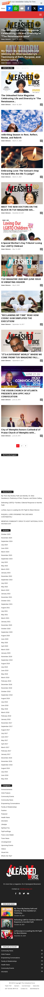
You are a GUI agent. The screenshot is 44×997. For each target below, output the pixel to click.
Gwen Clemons (5, 39)
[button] (22, 5)
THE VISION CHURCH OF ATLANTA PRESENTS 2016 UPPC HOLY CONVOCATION (19, 393)
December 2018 (6, 684)
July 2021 (4, 611)
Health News (5, 817)
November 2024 (6, 538)
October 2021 (5, 601)
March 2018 (5, 712)
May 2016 (4, 779)
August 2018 (5, 698)
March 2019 (5, 677)
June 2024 (4, 548)
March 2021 (5, 618)
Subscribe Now (22, 9)
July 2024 (4, 545)
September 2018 (6, 695)
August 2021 (5, 608)
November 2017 (6, 723)
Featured (4, 814)
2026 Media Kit (34, 988)
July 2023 (4, 562)
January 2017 (5, 754)
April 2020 (4, 646)
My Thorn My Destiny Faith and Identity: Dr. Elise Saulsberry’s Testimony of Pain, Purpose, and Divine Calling (21, 497)
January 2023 (5, 573)
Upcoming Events (7, 845)
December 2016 (6, 758)
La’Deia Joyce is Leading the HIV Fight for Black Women (20, 510)
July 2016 (4, 772)
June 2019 (4, 670)
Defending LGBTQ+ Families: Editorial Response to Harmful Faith (21, 504)
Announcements (6, 789)
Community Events (7, 796)
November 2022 (6, 576)
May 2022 (4, 587)
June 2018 (4, 705)
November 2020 (6, 625)
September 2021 (6, 604)
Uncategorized (6, 842)
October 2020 (5, 628)
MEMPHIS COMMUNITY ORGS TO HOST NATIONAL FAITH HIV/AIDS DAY (22, 522)
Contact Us (24, 988)
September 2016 (6, 765)
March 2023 (5, 569)
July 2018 (4, 702)
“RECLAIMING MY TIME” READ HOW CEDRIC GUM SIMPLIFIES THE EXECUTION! (20, 318)
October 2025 (5, 534)
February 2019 (6, 681)
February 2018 (6, 716)
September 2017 (6, 726)
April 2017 (4, 744)
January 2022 (5, 594)
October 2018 (5, 691)
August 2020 (5, 635)
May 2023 (4, 566)
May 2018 (4, 709)
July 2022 (4, 583)
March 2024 (5, 552)
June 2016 (4, 775)
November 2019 (6, 656)
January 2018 (5, 719)
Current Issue (26, 986)
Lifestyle (4, 824)
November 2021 (6, 597)
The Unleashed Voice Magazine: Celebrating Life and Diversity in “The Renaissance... (21, 98)
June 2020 (4, 639)
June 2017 (4, 737)
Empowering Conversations (10, 803)
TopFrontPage (6, 831)
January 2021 (5, 621)
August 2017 (5, 730)
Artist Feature (5, 793)
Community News (7, 800)
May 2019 (4, 674)
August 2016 (5, 768)
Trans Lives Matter (7, 835)
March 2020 (5, 649)
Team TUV (8, 986)
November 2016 (6, 761)
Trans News (5, 838)
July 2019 (4, 667)
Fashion (4, 810)
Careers (16, 986)
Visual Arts (4, 852)
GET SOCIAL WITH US (11, 988)
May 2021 (4, 614)
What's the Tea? (6, 856)
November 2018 (6, 688)
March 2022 (5, 590)
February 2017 (6, 751)
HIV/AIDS (4, 821)
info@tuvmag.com (26, 889)
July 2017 (4, 733)
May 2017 (4, 740)
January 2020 (5, 653)
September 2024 (6, 541)
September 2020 (6, 632)
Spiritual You (5, 828)
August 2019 (5, 663)
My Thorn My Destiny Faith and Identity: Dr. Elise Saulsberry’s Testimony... (25, 910)
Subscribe (36, 986)
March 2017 (5, 747)
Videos (3, 849)
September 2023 (6, 559)
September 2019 (6, 660)
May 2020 (4, 642)
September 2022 (6, 580)
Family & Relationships (9, 807)
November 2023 (6, 555)
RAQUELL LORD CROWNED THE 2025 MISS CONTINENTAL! (17, 516)
